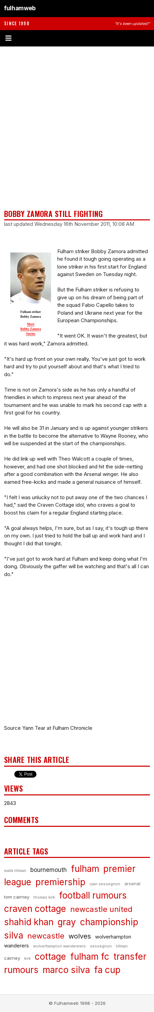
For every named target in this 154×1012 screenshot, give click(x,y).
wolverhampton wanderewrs (59, 946)
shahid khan (28, 922)
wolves (79, 936)
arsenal (132, 883)
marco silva (66, 970)
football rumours (93, 895)
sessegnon (101, 946)
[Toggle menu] (77, 38)
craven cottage (35, 908)
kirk (27, 958)
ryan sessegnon (105, 883)
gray (67, 922)
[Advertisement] (77, 128)
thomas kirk (44, 897)
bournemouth (48, 869)
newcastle (45, 935)
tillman (122, 946)
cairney (12, 958)
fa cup (107, 970)
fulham (85, 868)
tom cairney (16, 897)
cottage (50, 956)
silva (13, 935)
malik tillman (15, 870)
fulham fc (89, 956)
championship (109, 922)
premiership (60, 882)
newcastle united (101, 909)
